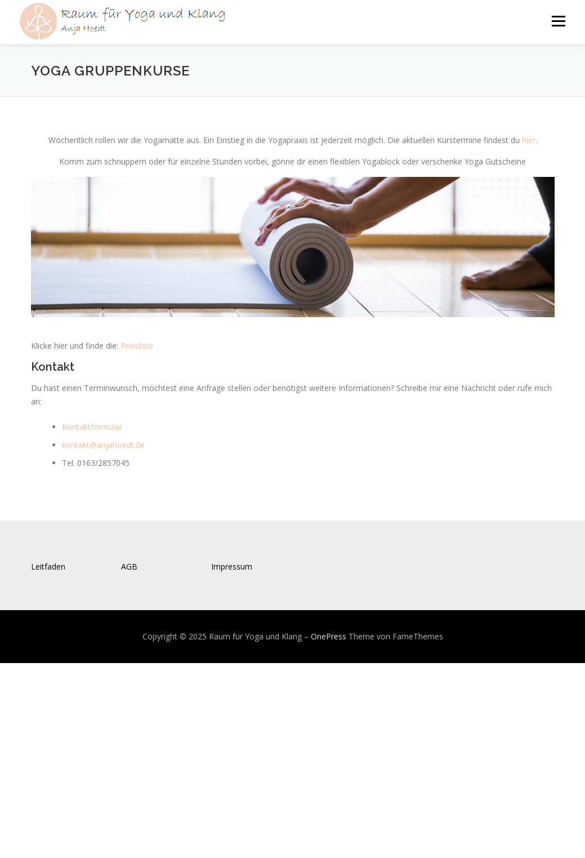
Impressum (231, 566)
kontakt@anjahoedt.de (103, 444)
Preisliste (136, 345)
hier (528, 140)
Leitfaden (48, 566)
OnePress (328, 636)
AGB (129, 566)
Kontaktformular (92, 426)
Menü (558, 21)
